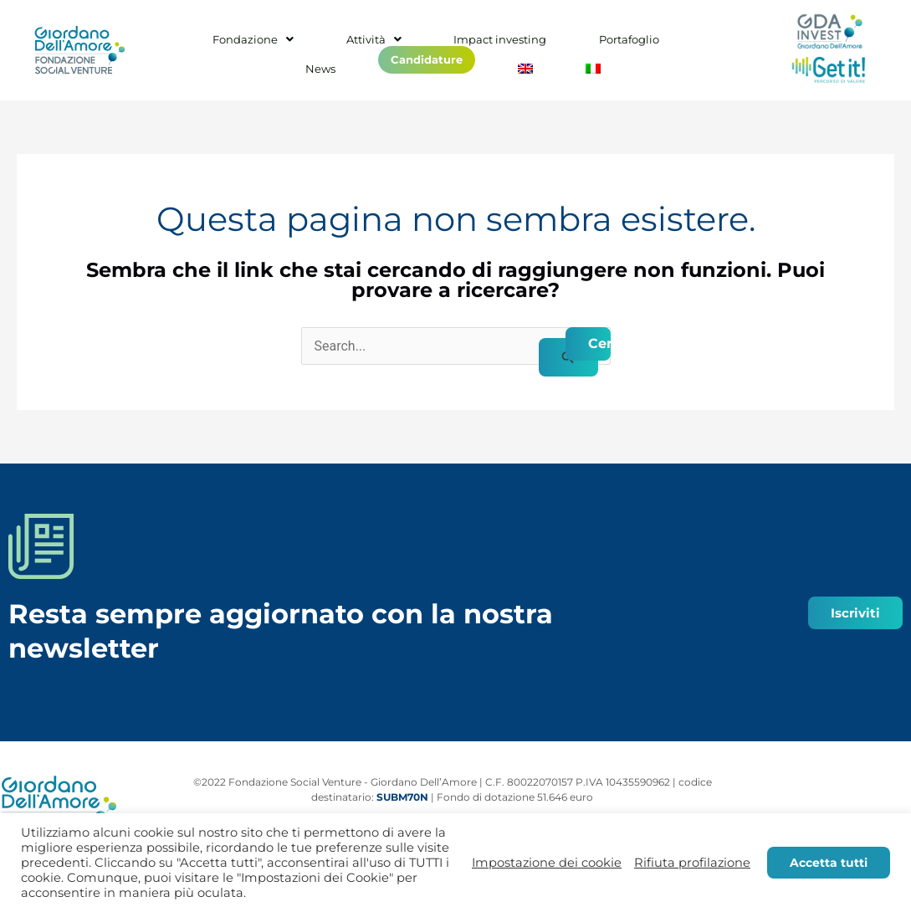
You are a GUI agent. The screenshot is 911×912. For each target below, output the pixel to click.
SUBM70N (402, 797)
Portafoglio (569, 44)
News (647, 44)
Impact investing (458, 44)
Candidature (404, 55)
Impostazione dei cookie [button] (547, 862)
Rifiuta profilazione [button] (692, 862)
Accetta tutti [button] (828, 862)
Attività (351, 44)
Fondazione (249, 44)
